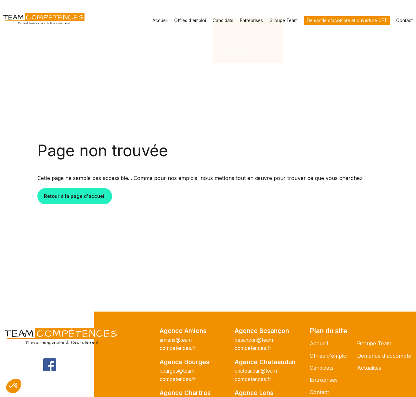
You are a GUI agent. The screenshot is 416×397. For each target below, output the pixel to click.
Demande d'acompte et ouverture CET (347, 20)
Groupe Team (283, 20)
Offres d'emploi (190, 20)
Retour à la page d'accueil (75, 196)
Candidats (223, 20)
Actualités (369, 368)
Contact (404, 20)
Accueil (160, 20)
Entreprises (251, 20)
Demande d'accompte (384, 355)
